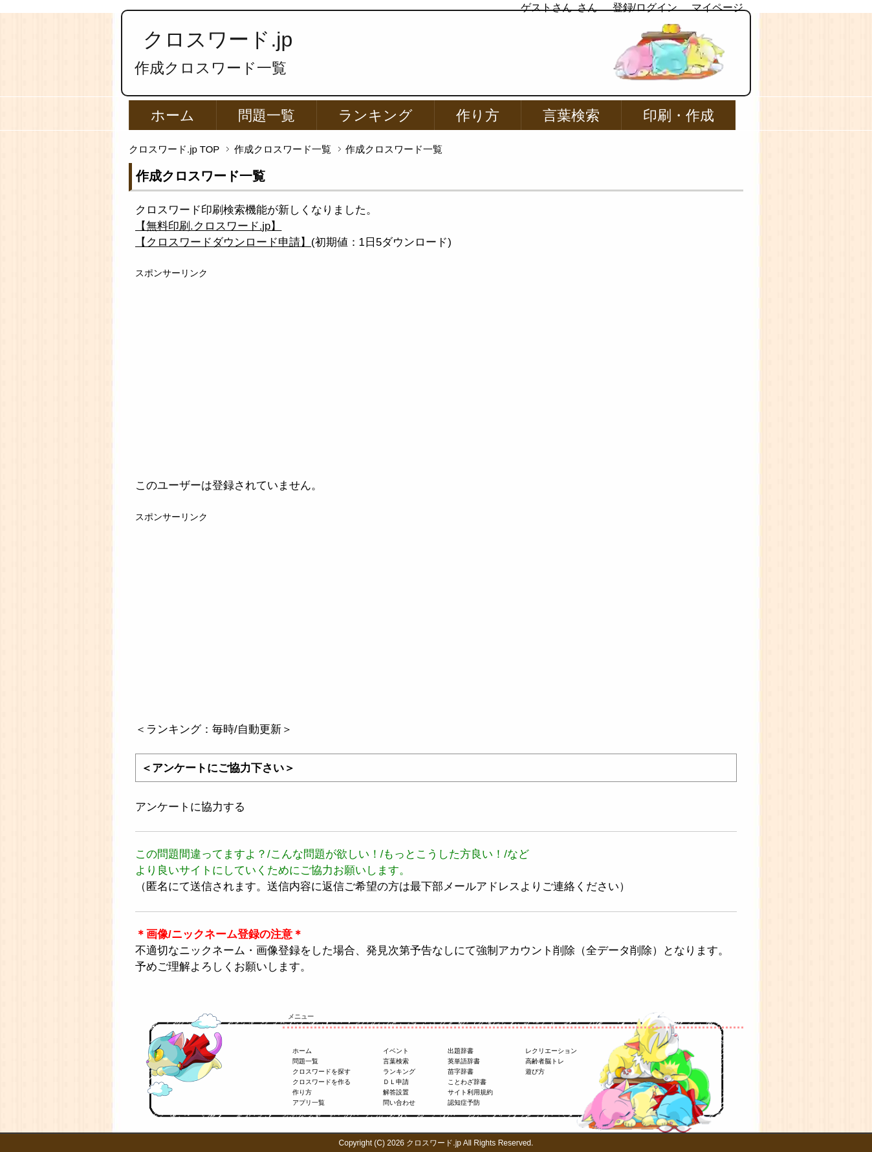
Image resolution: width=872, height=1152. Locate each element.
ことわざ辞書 (467, 1081)
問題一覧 (266, 115)
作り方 (477, 115)
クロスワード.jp (217, 39)
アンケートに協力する (190, 807)
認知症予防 (464, 1102)
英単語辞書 (464, 1061)
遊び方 (535, 1071)
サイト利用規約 (470, 1092)
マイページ (717, 7)
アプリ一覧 (308, 1102)
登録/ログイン (645, 7)
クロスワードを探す (321, 1071)
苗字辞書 (461, 1071)
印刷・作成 (678, 115)
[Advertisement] (436, 370)
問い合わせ (399, 1102)
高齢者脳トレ (544, 1061)
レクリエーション (551, 1050)
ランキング (375, 115)
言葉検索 (571, 115)
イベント (396, 1050)
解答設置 (396, 1092)
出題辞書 (461, 1050)
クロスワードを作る (321, 1081)
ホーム (173, 115)
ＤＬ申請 (396, 1081)
